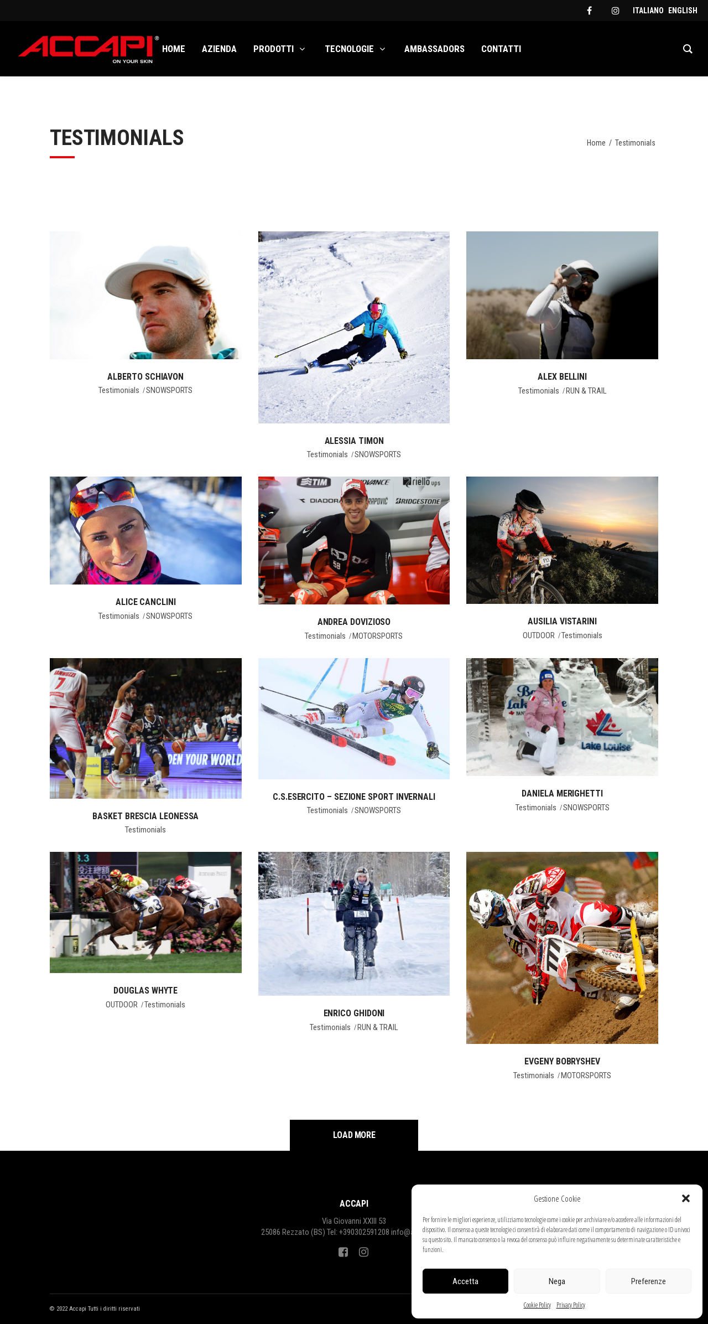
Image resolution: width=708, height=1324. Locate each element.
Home (596, 142)
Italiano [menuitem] (648, 10)
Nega (557, 1281)
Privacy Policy (570, 1305)
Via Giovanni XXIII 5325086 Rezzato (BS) (324, 1226)
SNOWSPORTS (169, 390)
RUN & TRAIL (586, 391)
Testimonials (118, 390)
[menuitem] (648, 10)
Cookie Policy (537, 1305)
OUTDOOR (539, 635)
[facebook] (589, 10)
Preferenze (648, 1281)
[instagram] (615, 10)
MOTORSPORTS (377, 636)
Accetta (465, 1281)
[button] (685, 1198)
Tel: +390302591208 (358, 1232)
